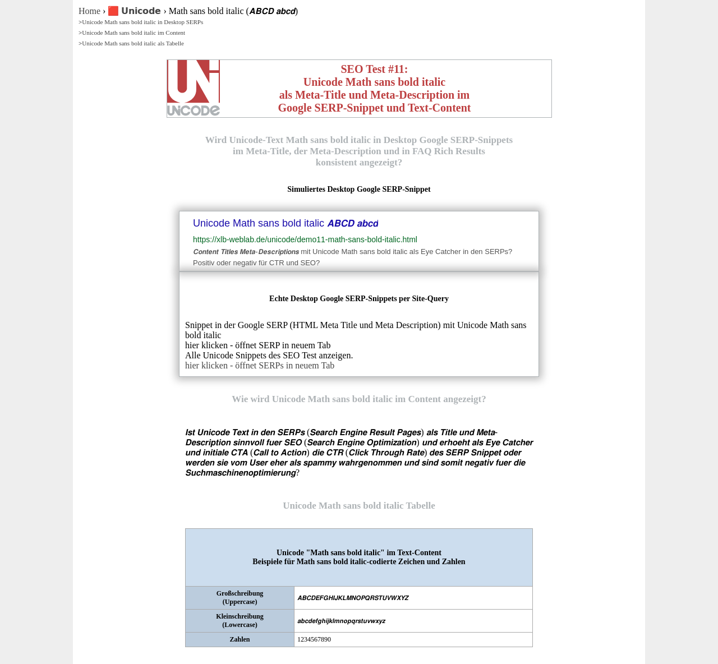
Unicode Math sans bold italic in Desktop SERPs (142, 22)
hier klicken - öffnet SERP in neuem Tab (257, 345)
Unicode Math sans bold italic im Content (133, 32)
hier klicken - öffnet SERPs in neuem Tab (259, 365)
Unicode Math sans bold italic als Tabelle (133, 43)
